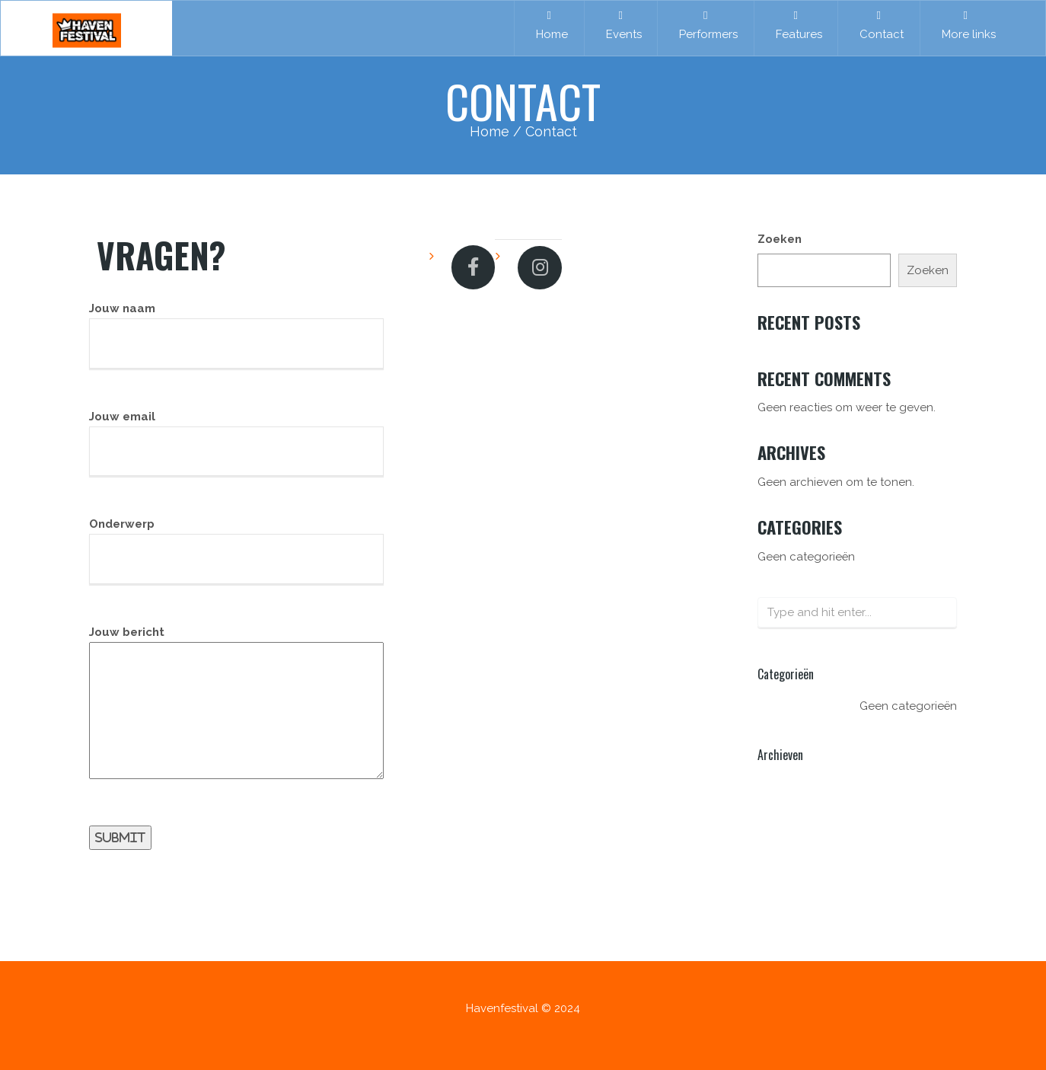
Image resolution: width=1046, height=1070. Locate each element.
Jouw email (236, 443)
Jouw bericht (236, 712)
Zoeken (779, 239)
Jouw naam (236, 335)
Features (796, 25)
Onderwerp (236, 551)
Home (549, 25)
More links (966, 25)
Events (621, 25)
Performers (705, 25)
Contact (878, 25)
